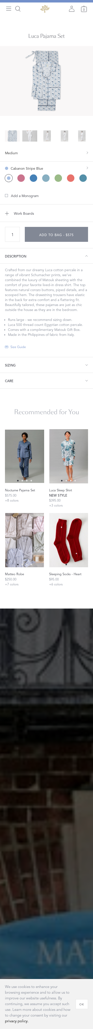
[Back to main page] (45, 9)
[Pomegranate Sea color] (83, 178)
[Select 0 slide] (18, 480)
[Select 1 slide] (22, 480)
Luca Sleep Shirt (60, 490)
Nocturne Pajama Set (20, 490)
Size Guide (18, 347)
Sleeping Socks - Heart (65, 574)
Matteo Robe (14, 574)
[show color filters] (46, 166)
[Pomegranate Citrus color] (58, 178)
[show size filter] (46, 152)
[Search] (18, 8)
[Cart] (84, 8)
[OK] (82, 1004)
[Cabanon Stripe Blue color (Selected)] (8, 178)
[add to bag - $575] (56, 234)
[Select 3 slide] (31, 480)
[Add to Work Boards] (46, 213)
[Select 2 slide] (27, 480)
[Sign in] (71, 8)
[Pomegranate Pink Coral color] (70, 178)
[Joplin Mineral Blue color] (46, 178)
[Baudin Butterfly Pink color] (21, 178)
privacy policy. (17, 1021)
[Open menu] (8, 9)
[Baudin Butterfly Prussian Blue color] (33, 178)
